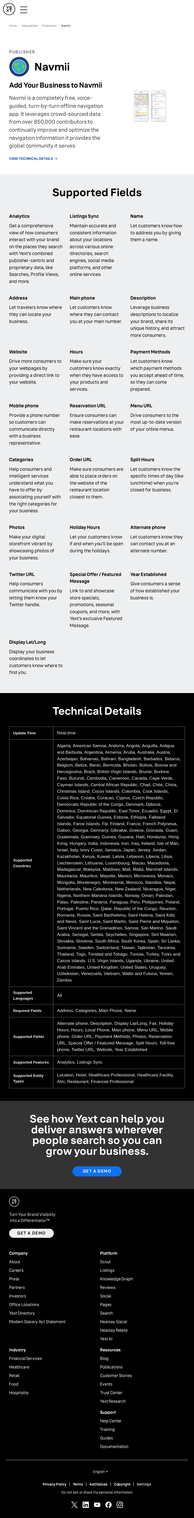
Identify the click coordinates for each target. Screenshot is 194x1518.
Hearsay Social (113, 1321)
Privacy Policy (54, 1484)
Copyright (122, 1484)
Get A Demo (97, 1171)
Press (14, 1279)
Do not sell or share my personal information (97, 1492)
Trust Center (111, 1392)
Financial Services (25, 1358)
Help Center (111, 1421)
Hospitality (19, 1392)
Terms (78, 1484)
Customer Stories (116, 1375)
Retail (14, 1375)
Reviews (107, 1287)
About (14, 1261)
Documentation (114, 1446)
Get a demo (31, 1233)
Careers (16, 1270)
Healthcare (19, 1367)
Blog (104, 1358)
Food (13, 1384)
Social (105, 1296)
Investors (17, 1296)
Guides (106, 1438)
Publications (111, 1367)
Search (106, 1313)
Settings (144, 1484)
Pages (105, 1304)
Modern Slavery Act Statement (37, 1321)
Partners (17, 1287)
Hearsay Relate (114, 1330)
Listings (107, 1270)
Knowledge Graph (116, 1279)
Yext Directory (22, 1313)
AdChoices (98, 1484)
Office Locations (24, 1304)
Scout (105, 1261)
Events (106, 1384)
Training (107, 1429)
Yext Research (113, 1401)
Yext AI (106, 1339)
